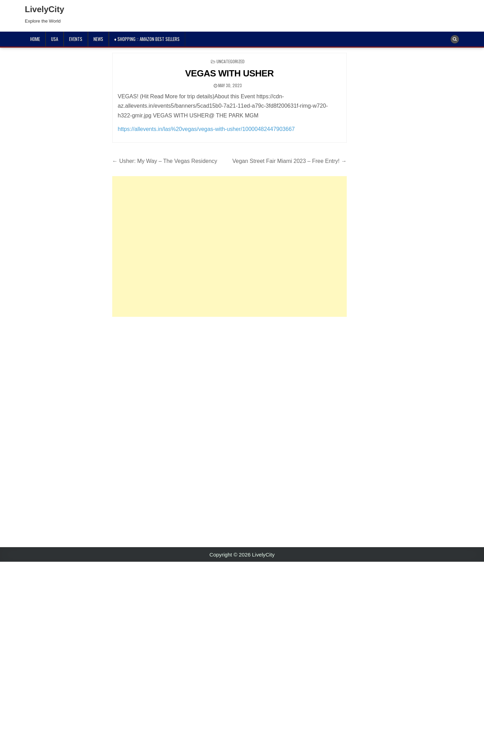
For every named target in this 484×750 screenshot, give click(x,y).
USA (54, 38)
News (98, 38)
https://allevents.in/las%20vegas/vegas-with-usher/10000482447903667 (206, 129)
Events (75, 38)
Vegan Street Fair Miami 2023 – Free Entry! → (289, 161)
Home (35, 38)
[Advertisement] (229, 246)
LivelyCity (44, 9)
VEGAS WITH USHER (229, 73)
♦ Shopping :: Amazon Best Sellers (147, 38)
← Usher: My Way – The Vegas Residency (164, 161)
